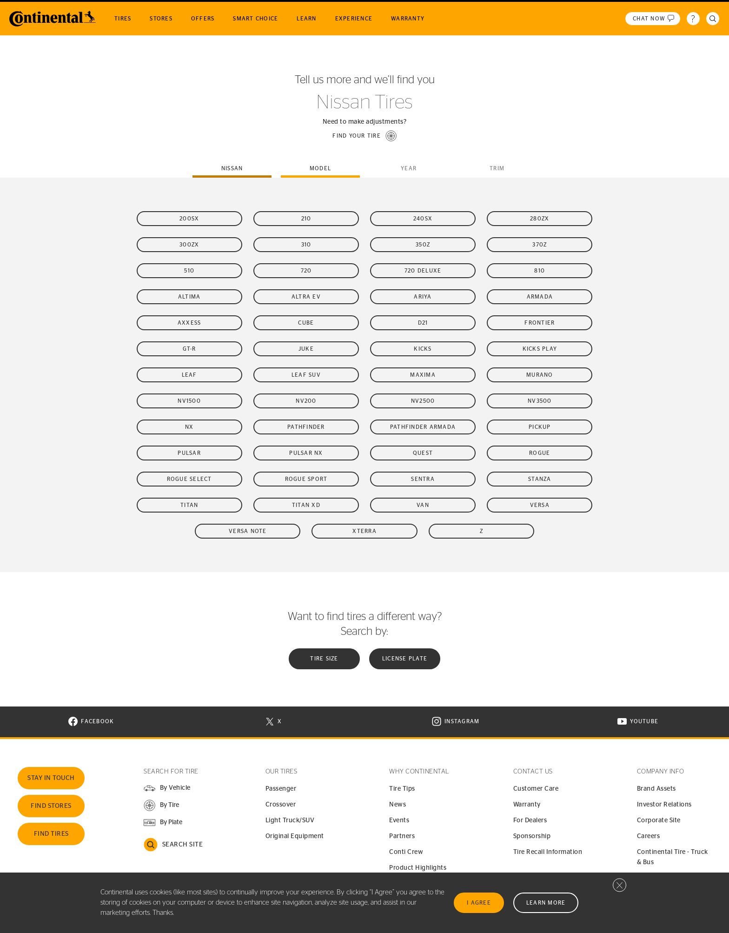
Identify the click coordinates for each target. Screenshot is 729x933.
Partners (402, 836)
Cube (306, 323)
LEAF (189, 375)
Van (423, 505)
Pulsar (189, 453)
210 (306, 218)
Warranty (527, 804)
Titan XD (306, 505)
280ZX (539, 218)
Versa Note (248, 531)
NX (189, 427)
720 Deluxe (423, 270)
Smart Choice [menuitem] (255, 18)
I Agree (479, 903)
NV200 (306, 401)
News (397, 804)
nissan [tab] (232, 168)
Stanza (539, 479)
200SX (189, 218)
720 (306, 270)
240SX (422, 218)
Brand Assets (656, 789)
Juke (306, 349)
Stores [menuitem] (161, 18)
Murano (539, 375)
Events (399, 820)
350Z (423, 244)
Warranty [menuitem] (407, 18)
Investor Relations (664, 804)
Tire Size (324, 658)
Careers (648, 836)
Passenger (281, 789)
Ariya (422, 297)
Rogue (539, 453)
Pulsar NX (306, 453)
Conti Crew (406, 852)
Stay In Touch (51, 778)
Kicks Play (540, 349)
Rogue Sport (306, 479)
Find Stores (51, 806)
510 (189, 270)
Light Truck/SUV (290, 820)
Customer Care (536, 789)
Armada (540, 297)
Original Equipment (294, 836)
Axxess (189, 323)
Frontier (539, 323)
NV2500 (423, 401)
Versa (540, 505)
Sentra (423, 479)
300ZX (189, 244)
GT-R (189, 349)
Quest (423, 453)
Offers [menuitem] (203, 18)
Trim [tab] (497, 168)
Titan (189, 505)
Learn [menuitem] (306, 18)
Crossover (280, 804)
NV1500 (189, 401)
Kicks (422, 349)
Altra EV (306, 297)
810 (539, 270)
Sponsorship (532, 836)
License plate (404, 658)
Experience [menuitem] (354, 18)
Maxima (423, 375)
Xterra (364, 531)
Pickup (540, 427)
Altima (189, 297)
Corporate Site (659, 820)
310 (306, 244)
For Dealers (530, 820)
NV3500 (540, 401)
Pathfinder (306, 427)
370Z (539, 244)
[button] (364, 135)
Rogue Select (189, 479)
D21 (423, 323)
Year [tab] (409, 168)
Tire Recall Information (548, 852)
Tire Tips (402, 789)
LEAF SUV (306, 375)
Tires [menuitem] (122, 18)
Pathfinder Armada (423, 427)
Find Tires (51, 834)
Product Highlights (417, 868)
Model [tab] (320, 168)
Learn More (546, 903)
